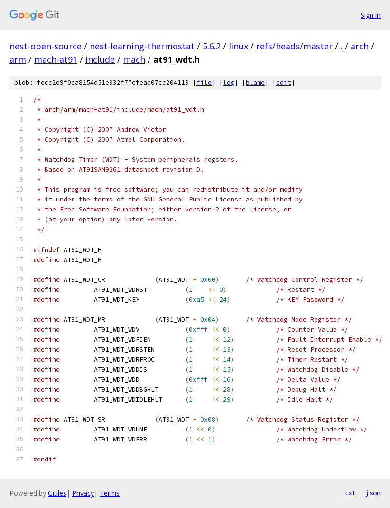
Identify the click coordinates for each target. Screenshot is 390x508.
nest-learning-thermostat (142, 46)
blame (255, 82)
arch (360, 46)
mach (134, 59)
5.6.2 (212, 46)
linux (238, 46)
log (228, 82)
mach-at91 (55, 59)
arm (17, 59)
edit (283, 82)
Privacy (83, 493)
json (373, 493)
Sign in (371, 14)
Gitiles (57, 493)
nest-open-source (45, 46)
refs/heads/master (294, 46)
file (204, 82)
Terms (110, 493)
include (100, 59)
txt (350, 493)
